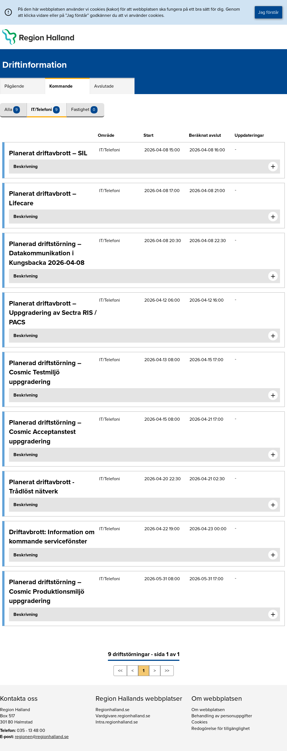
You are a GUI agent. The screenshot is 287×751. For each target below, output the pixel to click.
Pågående (14, 86)
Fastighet (81, 109)
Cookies (199, 722)
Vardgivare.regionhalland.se (123, 716)
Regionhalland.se (112, 710)
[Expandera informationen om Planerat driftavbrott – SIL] (273, 166)
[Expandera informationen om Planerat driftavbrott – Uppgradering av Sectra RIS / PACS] (273, 335)
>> (167, 670)
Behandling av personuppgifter (221, 716)
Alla (8, 109)
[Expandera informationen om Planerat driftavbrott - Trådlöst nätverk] (273, 504)
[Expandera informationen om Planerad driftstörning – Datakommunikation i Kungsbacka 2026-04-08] (273, 276)
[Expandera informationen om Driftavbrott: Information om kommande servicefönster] (273, 555)
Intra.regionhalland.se (117, 722)
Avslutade (104, 86)
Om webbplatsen (208, 710)
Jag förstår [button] (268, 12)
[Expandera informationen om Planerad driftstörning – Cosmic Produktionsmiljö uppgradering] (273, 614)
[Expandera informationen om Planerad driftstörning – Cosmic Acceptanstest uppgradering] (273, 454)
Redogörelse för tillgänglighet (220, 728)
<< (120, 670)
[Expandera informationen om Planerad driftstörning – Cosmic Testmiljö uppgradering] (273, 395)
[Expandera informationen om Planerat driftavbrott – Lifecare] (273, 216)
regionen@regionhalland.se (42, 736)
